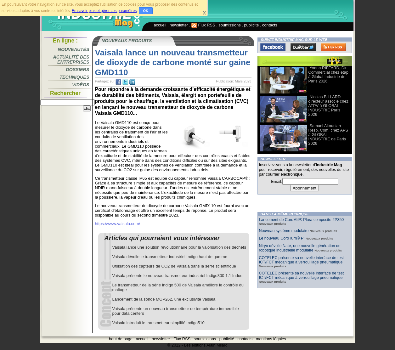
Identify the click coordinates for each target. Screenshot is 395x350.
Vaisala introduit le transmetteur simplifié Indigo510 (158, 322)
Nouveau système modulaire (284, 231)
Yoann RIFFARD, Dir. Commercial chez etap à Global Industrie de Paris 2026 (328, 74)
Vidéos (80, 84)
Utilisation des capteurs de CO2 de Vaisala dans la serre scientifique (174, 266)
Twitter (303, 47)
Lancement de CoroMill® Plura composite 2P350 (301, 219)
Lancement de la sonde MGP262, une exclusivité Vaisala (164, 299)
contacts (269, 25)
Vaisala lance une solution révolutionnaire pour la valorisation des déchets (179, 247)
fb (118, 82)
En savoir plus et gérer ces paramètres (104, 10)
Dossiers (77, 69)
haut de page (121, 338)
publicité (251, 25)
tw (125, 82)
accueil (160, 25)
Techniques (74, 77)
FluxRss (333, 47)
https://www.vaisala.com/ (117, 223)
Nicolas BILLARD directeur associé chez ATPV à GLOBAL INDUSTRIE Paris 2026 (328, 105)
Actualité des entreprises (71, 59)
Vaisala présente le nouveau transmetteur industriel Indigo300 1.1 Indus (177, 275)
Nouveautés (73, 49)
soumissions (229, 25)
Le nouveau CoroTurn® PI (282, 238)
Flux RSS (203, 25)
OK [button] (146, 11)
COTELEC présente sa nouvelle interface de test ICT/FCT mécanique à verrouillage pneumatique (301, 260)
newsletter (179, 25)
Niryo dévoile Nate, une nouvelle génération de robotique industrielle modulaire (300, 248)
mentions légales (271, 338)
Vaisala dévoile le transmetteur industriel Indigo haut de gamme (169, 256)
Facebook (272, 47)
